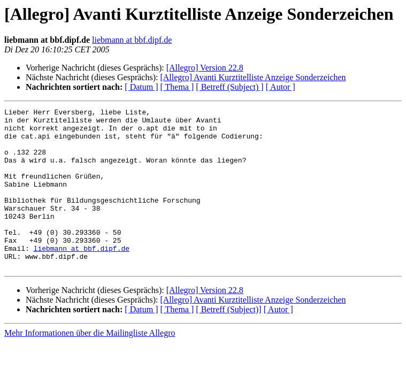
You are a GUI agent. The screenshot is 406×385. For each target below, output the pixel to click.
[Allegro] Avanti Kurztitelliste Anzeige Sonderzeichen (253, 77)
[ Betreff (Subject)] (228, 341)
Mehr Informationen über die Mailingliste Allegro (89, 364)
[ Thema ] (177, 86)
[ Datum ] (141, 86)
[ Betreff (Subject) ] (229, 86)
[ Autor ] (280, 86)
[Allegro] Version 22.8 (204, 67)
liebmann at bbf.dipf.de (132, 39)
